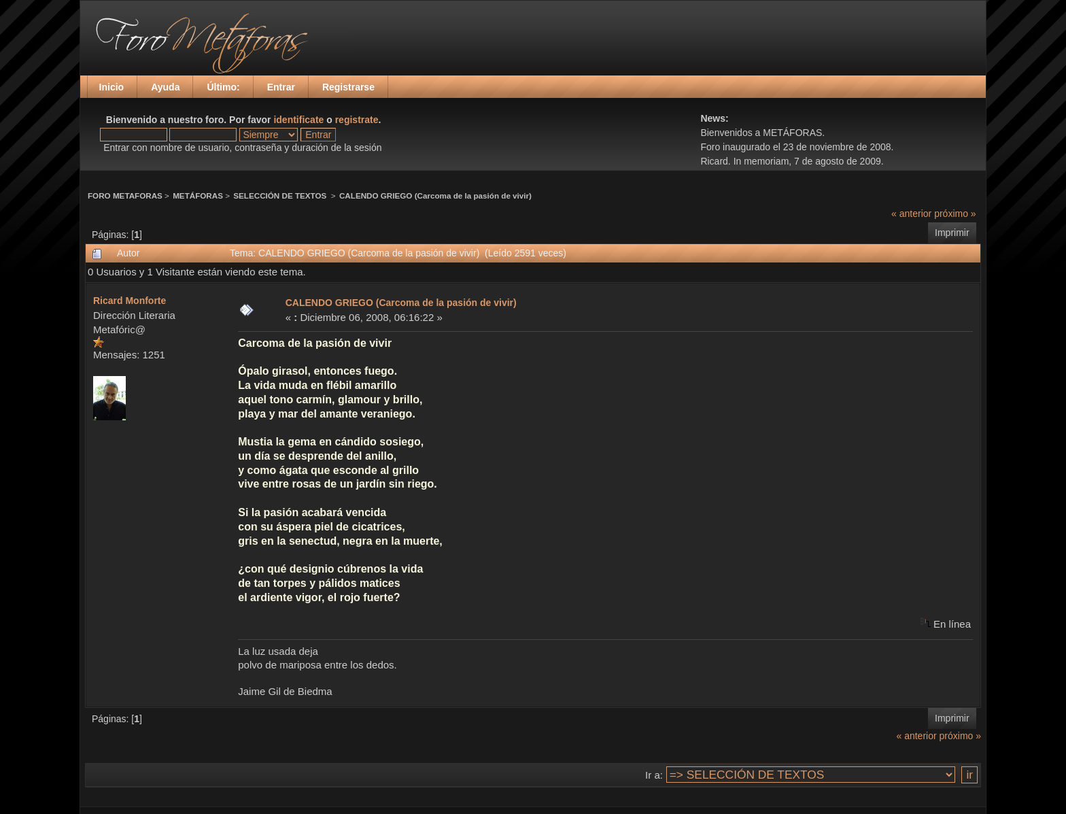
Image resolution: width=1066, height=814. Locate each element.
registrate (357, 119)
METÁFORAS (198, 195)
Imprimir (952, 232)
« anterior (911, 213)
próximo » (955, 213)
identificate (298, 119)
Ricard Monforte (129, 300)
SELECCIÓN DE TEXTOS (280, 195)
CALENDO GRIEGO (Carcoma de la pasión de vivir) (435, 195)
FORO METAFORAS (125, 195)
